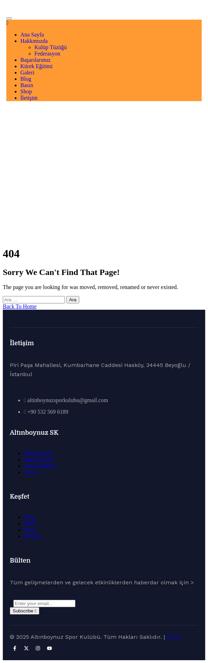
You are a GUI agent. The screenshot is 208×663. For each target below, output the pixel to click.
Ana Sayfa (32, 35)
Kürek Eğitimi (36, 66)
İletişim (29, 98)
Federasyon (47, 54)
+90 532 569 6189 (47, 412)
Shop (26, 91)
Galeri (27, 73)
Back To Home (19, 306)
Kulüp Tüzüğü (50, 47)
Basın (26, 85)
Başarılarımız (35, 60)
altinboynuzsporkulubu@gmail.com (67, 400)
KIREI (174, 637)
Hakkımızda (34, 41)
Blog (25, 79)
